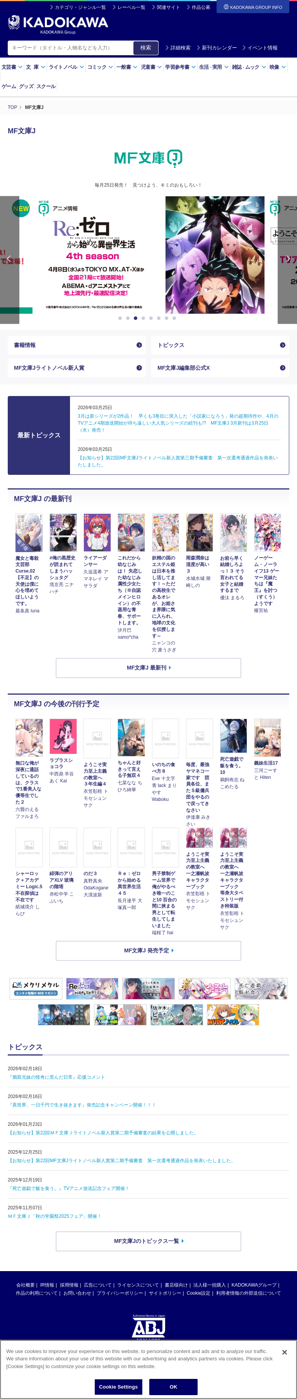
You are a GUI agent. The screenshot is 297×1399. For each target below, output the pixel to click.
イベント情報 (260, 48)
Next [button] (287, 260)
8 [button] (175, 318)
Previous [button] (9, 260)
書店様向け (176, 1285)
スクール (45, 86)
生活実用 (214, 67)
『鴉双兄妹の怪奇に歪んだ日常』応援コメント (56, 1077)
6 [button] (160, 318)
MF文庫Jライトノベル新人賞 (49, 368)
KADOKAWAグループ (254, 1285)
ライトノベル (66, 67)
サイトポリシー (165, 1293)
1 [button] (121, 318)
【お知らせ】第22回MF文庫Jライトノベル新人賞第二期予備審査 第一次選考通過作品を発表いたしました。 (122, 1160)
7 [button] (168, 318)
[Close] (284, 1352)
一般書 (127, 67)
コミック (100, 67)
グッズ (26, 86)
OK (174, 1387)
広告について (98, 1285)
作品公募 (201, 7)
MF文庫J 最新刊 (146, 668)
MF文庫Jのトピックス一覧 (146, 1241)
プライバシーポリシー (120, 1293)
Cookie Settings (118, 1387)
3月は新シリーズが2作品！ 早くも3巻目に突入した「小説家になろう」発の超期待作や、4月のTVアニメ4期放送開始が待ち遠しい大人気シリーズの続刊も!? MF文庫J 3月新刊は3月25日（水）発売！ (178, 423)
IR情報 (47, 1285)
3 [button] (137, 318)
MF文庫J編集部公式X (183, 368)
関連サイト (168, 7)
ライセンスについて (138, 1285)
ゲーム (9, 86)
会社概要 (25, 1285)
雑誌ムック (249, 67)
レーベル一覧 (131, 7)
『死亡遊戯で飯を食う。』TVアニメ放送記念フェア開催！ (69, 1188)
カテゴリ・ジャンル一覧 (80, 7)
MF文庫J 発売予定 (146, 950)
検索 (145, 47)
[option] (148, 255)
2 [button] (129, 318)
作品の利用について (37, 1293)
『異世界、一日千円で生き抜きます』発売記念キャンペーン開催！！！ (82, 1105)
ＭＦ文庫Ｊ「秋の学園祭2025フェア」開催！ (55, 1216)
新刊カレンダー (216, 48)
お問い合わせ (77, 1293)
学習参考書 (180, 67)
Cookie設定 (198, 1293)
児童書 (151, 67)
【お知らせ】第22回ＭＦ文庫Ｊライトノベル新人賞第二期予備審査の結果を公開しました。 (103, 1133)
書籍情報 (25, 345)
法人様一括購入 (209, 1285)
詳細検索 (178, 48)
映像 (278, 67)
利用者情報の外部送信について (248, 1293)
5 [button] (152, 318)
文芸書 (12, 67)
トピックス (170, 345)
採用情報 (69, 1285)
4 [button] (145, 318)
